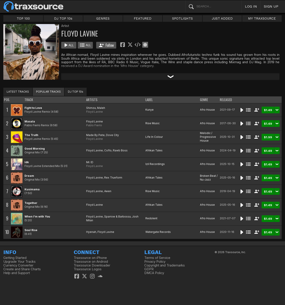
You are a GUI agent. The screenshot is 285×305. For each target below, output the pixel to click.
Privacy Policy (154, 262)
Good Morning (34, 148)
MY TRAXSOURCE (262, 18)
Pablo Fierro (94, 125)
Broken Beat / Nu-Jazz (209, 177)
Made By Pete (95, 135)
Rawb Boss (120, 150)
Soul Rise (30, 230)
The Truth (31, 135)
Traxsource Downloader (92, 265)
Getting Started (14, 258)
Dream (29, 175)
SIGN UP (271, 6)
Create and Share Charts (22, 269)
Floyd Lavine (94, 111)
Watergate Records (158, 232)
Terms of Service (157, 258)
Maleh (101, 108)
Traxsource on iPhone (90, 258)
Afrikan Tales (154, 150)
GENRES (103, 18)
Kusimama (32, 189)
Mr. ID (89, 162)
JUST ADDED (222, 18)
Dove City (112, 135)
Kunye (149, 109)
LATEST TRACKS (18, 91)
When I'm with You (37, 216)
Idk (26, 162)
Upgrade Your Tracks (19, 262)
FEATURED (142, 18)
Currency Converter (18, 265)
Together (30, 203)
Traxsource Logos (88, 269)
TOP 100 (23, 18)
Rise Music (152, 123)
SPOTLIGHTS (182, 18)
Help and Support (16, 273)
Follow (106, 45)
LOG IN (251, 6)
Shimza (91, 108)
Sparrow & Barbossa (117, 216)
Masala (29, 121)
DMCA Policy (154, 273)
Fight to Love (33, 108)
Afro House (207, 109)
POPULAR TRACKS (48, 91)
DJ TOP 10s (63, 18)
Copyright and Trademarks (164, 265)
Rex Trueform (113, 177)
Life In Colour (154, 136)
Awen (107, 191)
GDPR (149, 269)
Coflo (108, 150)
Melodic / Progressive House (208, 136)
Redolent (151, 218)
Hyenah (91, 232)
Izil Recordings (155, 164)
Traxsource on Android (91, 262)
